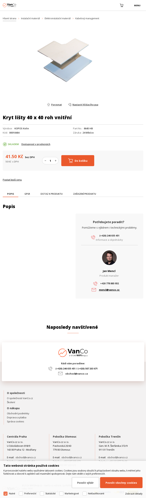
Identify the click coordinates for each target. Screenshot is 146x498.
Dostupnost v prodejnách (35, 144)
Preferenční (30, 493)
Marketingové (72, 493)
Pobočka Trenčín (110, 436)
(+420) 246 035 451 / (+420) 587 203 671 (76, 368)
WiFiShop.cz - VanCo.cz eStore (16, 5)
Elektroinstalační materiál (58, 18)
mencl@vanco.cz (109, 289)
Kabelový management (87, 18)
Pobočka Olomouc (64, 436)
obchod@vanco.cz (76, 373)
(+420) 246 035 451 (109, 235)
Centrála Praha (17, 436)
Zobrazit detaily (134, 493)
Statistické (50, 493)
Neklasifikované (96, 493)
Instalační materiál (30, 18)
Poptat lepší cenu (12, 179)
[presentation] (10, 194)
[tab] (10, 194)
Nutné (12, 493)
